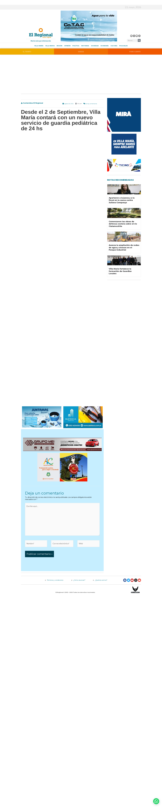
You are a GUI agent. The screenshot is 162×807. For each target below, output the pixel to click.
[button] (156, 801)
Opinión (67, 46)
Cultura (114, 46)
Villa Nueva (50, 46)
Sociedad (95, 46)
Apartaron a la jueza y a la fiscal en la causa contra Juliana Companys (121, 200)
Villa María (38, 46)
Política (75, 46)
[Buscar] (139, 40)
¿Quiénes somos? (100, 591)
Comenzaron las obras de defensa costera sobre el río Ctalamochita (123, 223)
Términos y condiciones (55, 591)
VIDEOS (81, 52)
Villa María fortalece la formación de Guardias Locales (120, 271)
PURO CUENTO (135, 52)
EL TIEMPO (27, 52)
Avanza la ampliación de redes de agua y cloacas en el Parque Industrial (124, 247)
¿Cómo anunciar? (79, 591)
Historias (85, 46)
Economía (105, 46)
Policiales (123, 46)
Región (59, 46)
